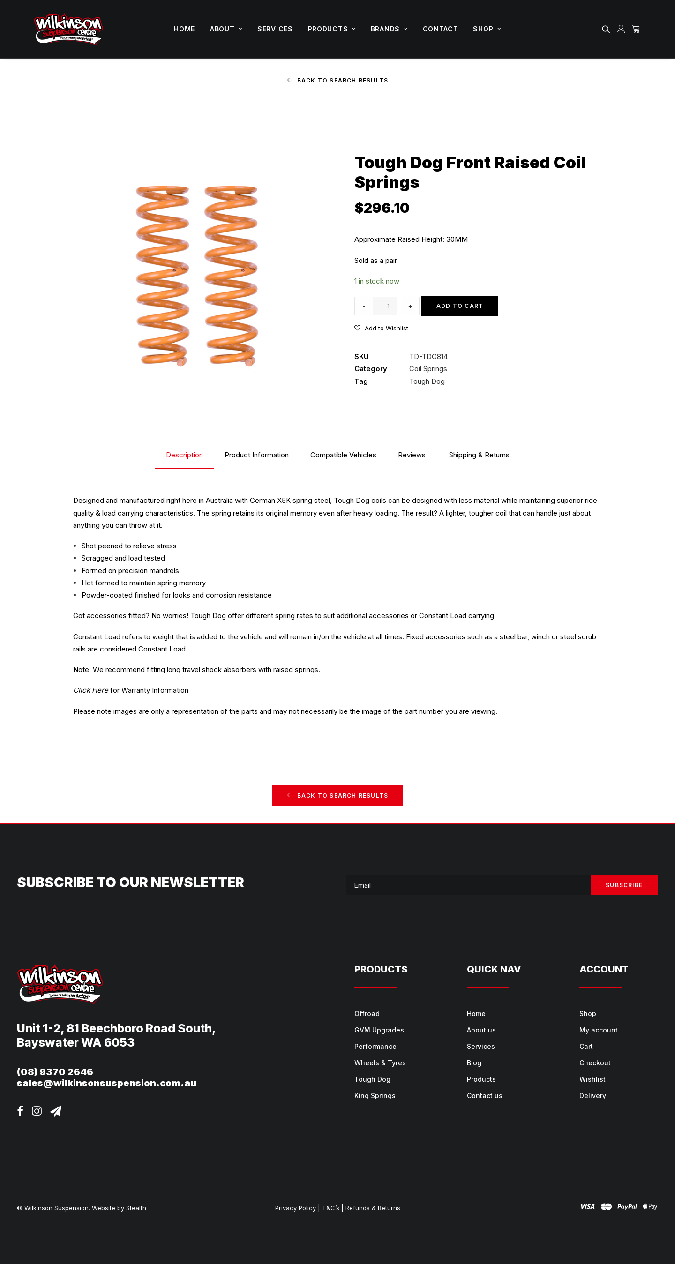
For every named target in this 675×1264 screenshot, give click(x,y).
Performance (375, 1046)
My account (598, 1030)
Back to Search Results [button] (338, 80)
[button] (608, 29)
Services (275, 29)
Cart (586, 1046)
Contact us (484, 1095)
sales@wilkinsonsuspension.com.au (106, 1083)
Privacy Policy (295, 1208)
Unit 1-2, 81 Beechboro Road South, (116, 1028)
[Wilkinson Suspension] (69, 29)
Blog (474, 1063)
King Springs (375, 1095)
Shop (487, 29)
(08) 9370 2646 (55, 1071)
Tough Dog (427, 380)
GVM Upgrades (379, 1030)
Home (184, 29)
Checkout (595, 1063)
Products (332, 29)
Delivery (592, 1095)
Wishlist (592, 1079)
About (226, 29)
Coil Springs (428, 368)
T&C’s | (333, 1208)
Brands (389, 29)
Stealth (136, 1208)
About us (481, 1030)
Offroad (367, 1013)
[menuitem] (184, 29)
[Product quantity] (385, 305)
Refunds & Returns (372, 1208)
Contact (440, 29)
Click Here (90, 690)
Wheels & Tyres (380, 1063)
